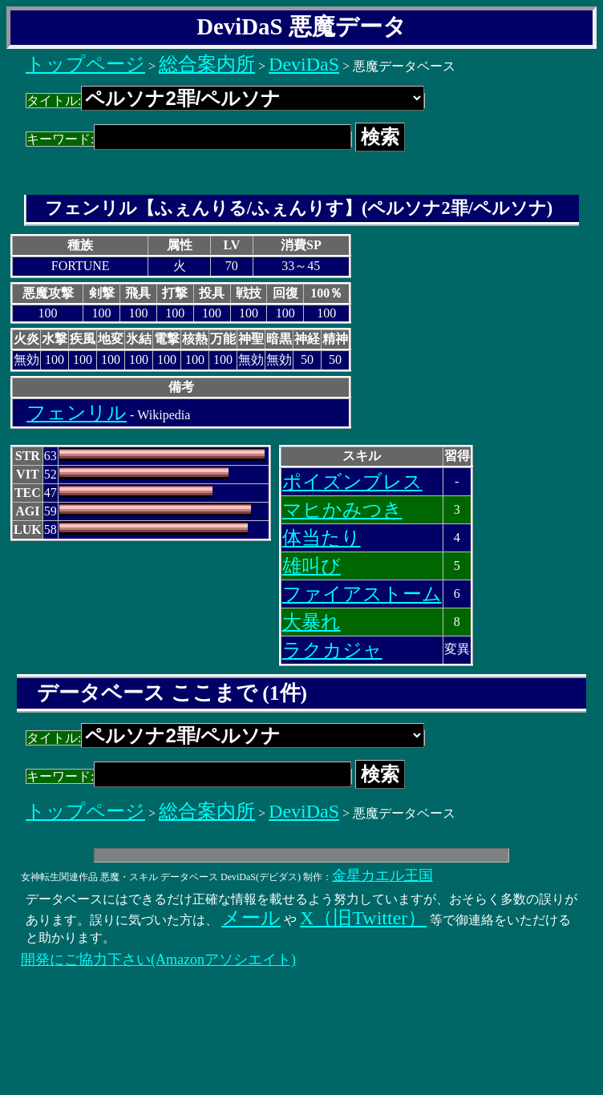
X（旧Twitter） (363, 917)
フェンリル (76, 412)
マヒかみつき (342, 509)
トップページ (85, 64)
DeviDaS (304, 64)
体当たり (321, 537)
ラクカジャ (332, 650)
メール (251, 917)
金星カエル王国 (382, 875)
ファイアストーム (362, 594)
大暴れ (311, 622)
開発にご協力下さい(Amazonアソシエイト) (158, 960)
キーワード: (188, 139)
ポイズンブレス (352, 481)
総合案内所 (207, 64)
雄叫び (311, 566)
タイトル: (225, 100)
